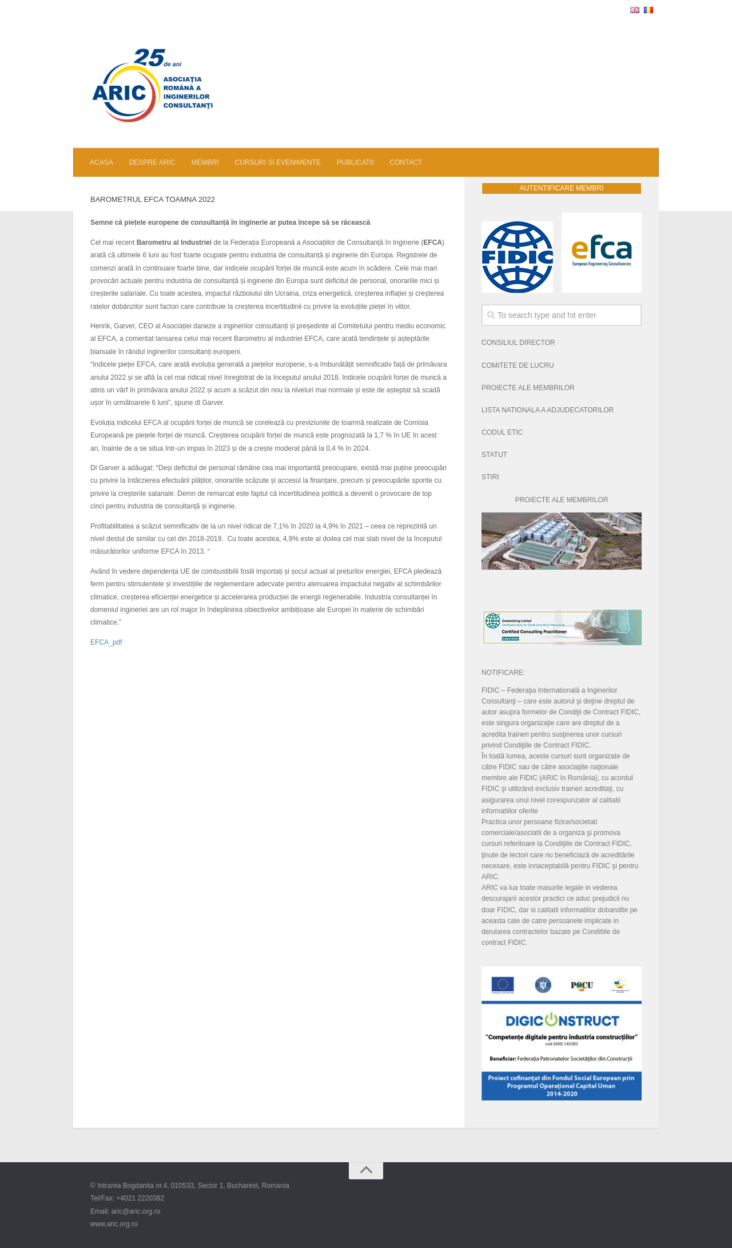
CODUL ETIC (502, 432)
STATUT (494, 455)
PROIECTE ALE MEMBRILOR (528, 388)
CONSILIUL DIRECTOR (518, 343)
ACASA (101, 162)
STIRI (490, 477)
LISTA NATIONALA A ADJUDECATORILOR (548, 410)
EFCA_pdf (106, 642)
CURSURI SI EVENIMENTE (277, 162)
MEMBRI (204, 162)
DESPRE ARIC (152, 162)
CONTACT (406, 162)
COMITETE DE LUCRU (518, 365)
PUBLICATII (355, 162)
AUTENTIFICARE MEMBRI (562, 188)
